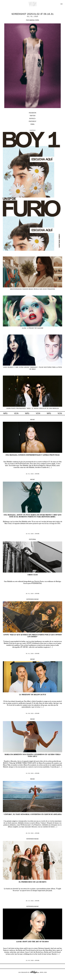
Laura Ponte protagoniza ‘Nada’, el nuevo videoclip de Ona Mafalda (32, 408)
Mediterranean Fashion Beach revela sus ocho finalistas (32, 289)
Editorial (32, 539)
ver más (37, 473)
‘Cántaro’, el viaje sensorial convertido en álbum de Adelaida (32, 814)
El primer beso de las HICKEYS (32, 882)
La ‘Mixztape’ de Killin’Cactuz (32, 695)
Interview (30, 599)
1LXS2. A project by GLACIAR (32, 328)
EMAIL (33, 124)
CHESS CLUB (32, 575)
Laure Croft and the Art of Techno (32, 942)
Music (32, 420)
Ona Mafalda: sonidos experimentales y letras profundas (33, 455)
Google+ (3, 976)
